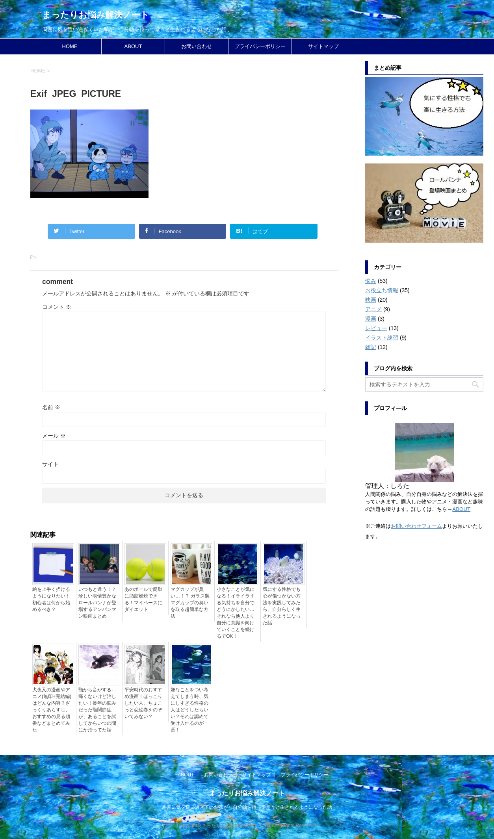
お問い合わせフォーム (416, 526)
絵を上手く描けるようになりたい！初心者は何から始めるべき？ (51, 599)
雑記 (370, 347)
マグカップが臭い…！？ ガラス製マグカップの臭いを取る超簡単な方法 (190, 603)
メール (54, 435)
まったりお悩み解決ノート (95, 15)
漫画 (370, 319)
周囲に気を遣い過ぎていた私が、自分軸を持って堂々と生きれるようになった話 (247, 807)
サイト (50, 464)
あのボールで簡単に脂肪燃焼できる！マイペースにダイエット (143, 599)
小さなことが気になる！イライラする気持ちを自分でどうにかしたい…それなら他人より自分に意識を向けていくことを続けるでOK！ (235, 613)
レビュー (376, 328)
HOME (70, 46)
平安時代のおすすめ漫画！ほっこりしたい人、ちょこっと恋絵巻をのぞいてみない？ (143, 703)
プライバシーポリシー (260, 46)
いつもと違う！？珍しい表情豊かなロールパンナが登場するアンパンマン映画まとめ (97, 603)
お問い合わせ (196, 46)
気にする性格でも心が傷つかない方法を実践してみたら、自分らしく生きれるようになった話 (282, 606)
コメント (56, 307)
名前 (51, 407)
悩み (370, 281)
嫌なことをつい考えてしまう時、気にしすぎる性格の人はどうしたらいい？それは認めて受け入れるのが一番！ (189, 710)
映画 (370, 300)
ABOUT (133, 46)
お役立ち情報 (381, 290)
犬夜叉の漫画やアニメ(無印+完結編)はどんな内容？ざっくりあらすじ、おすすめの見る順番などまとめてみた (51, 710)
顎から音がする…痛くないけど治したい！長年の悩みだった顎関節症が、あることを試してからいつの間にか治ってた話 (97, 710)
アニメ (373, 309)
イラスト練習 (381, 337)
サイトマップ (323, 46)
